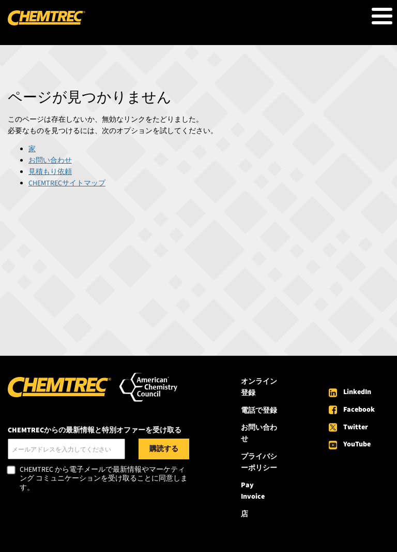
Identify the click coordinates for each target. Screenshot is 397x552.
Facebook (359, 409)
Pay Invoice (253, 491)
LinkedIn (357, 392)
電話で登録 (259, 410)
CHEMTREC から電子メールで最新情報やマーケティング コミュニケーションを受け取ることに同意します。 (104, 479)
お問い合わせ (50, 160)
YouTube (357, 444)
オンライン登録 (259, 387)
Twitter (355, 427)
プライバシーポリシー (259, 462)
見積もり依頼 (50, 172)
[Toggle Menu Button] (382, 16)
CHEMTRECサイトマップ (66, 183)
